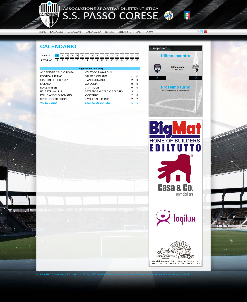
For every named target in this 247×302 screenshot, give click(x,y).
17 (136, 55)
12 (111, 55)
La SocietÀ (56, 31)
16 (132, 55)
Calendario (93, 31)
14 (121, 55)
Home (42, 31)
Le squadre (74, 31)
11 (106, 55)
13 (117, 55)
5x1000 (149, 31)
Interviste (124, 31)
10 (101, 55)
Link (138, 31)
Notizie (109, 31)
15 (126, 55)
